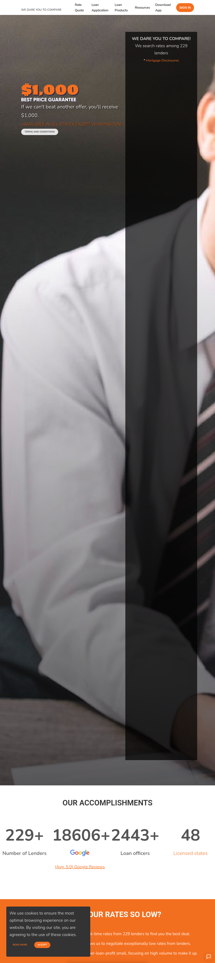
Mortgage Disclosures (162, 60)
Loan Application (100, 8)
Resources (142, 7)
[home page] (47, 5)
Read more (20, 944)
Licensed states (190, 853)
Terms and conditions (40, 131)
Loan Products (121, 8)
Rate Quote (79, 8)
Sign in (185, 7)
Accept (42, 944)
